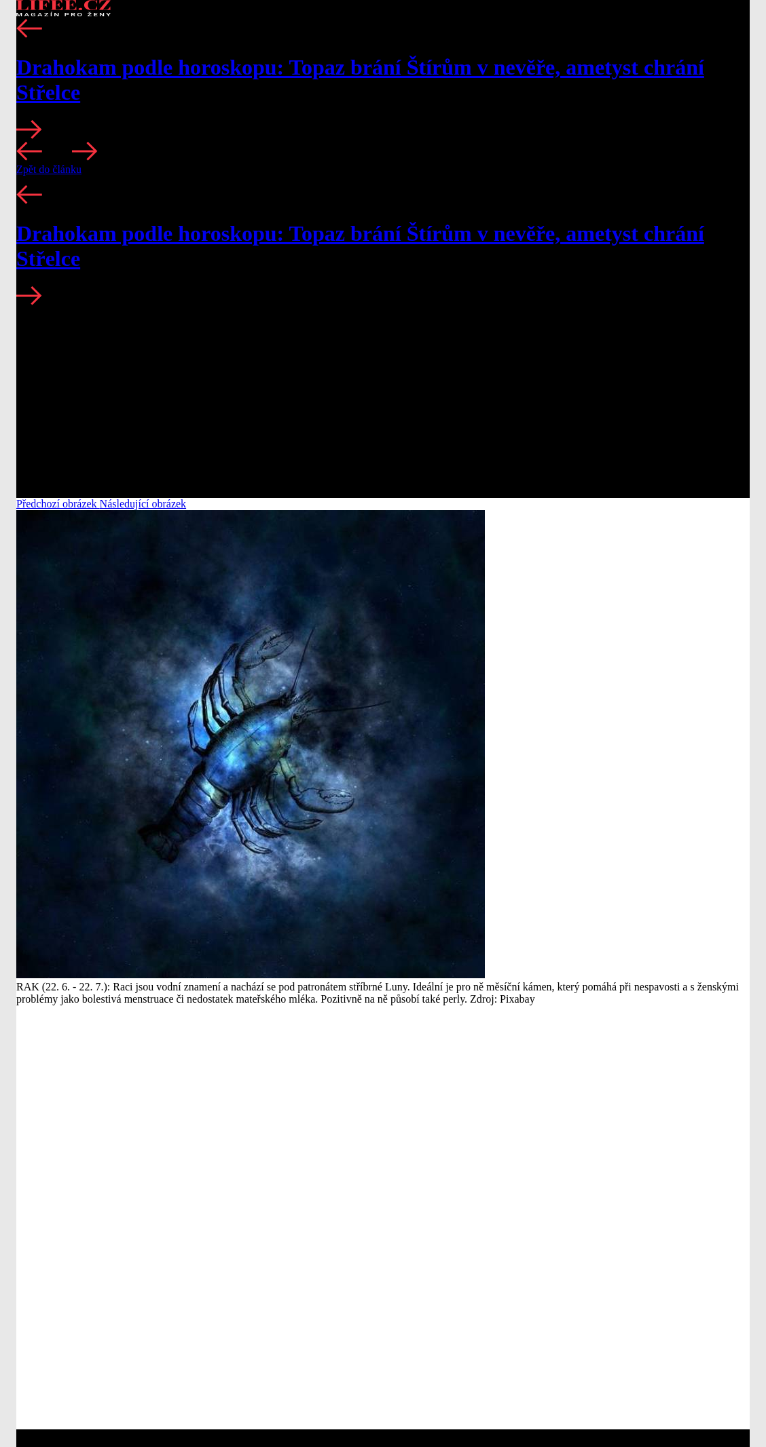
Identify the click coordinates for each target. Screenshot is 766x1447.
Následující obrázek (143, 503)
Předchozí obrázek (58, 503)
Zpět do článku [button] (48, 169)
